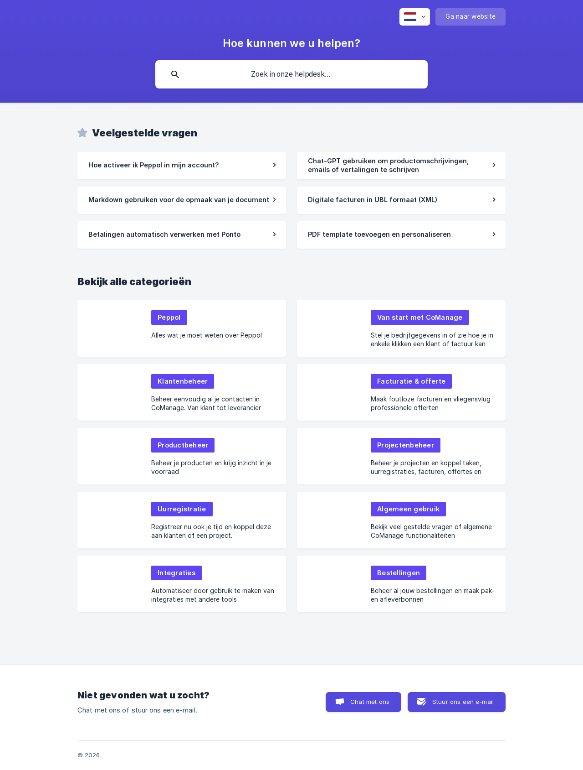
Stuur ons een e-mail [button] (463, 701)
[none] (414, 17)
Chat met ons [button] (369, 701)
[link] (181, 165)
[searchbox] (291, 74)
